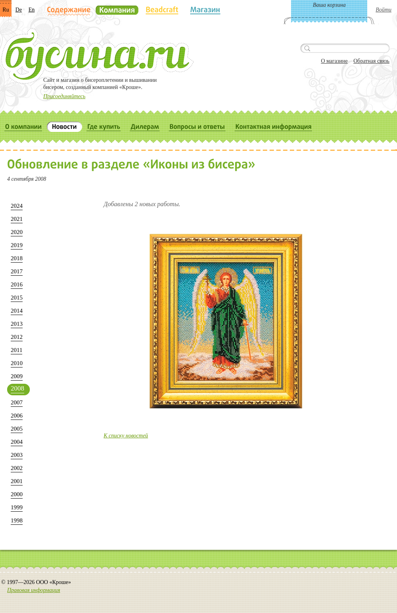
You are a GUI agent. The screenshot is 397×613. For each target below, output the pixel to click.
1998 (17, 520)
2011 (16, 350)
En (32, 10)
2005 (17, 428)
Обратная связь (371, 61)
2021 (17, 219)
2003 (17, 455)
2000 (17, 494)
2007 (17, 402)
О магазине (334, 61)
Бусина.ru (97, 56)
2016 (17, 284)
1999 (17, 507)
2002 (17, 468)
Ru (5, 10)
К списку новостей (126, 436)
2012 (17, 337)
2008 (17, 388)
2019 (17, 245)
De (18, 10)
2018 (17, 258)
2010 (17, 363)
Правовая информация (33, 590)
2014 (17, 310)
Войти (383, 10)
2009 (17, 376)
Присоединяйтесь (64, 96)
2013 (17, 324)
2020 (17, 232)
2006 (17, 415)
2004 (17, 442)
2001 (17, 481)
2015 (17, 297)
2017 (17, 271)
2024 (17, 206)
